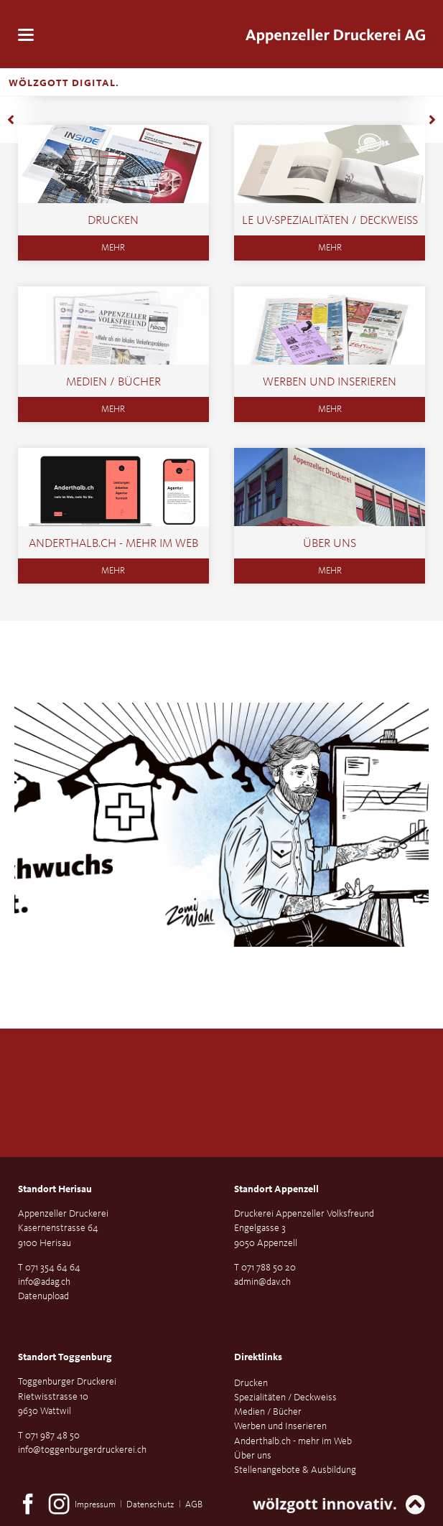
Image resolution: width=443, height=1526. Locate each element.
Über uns (329, 544)
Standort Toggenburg (65, 1357)
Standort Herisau (55, 1189)
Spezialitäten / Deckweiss (285, 1397)
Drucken (113, 221)
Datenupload (43, 1296)
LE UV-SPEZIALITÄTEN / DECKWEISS (330, 221)
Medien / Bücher (113, 382)
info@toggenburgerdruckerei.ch (82, 1450)
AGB (193, 1504)
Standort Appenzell (276, 1189)
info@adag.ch (44, 1282)
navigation (26, 35)
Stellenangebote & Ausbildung (295, 1470)
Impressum (95, 1504)
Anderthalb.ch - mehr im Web (113, 544)
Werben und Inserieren (329, 382)
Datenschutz (150, 1504)
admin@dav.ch (262, 1282)
